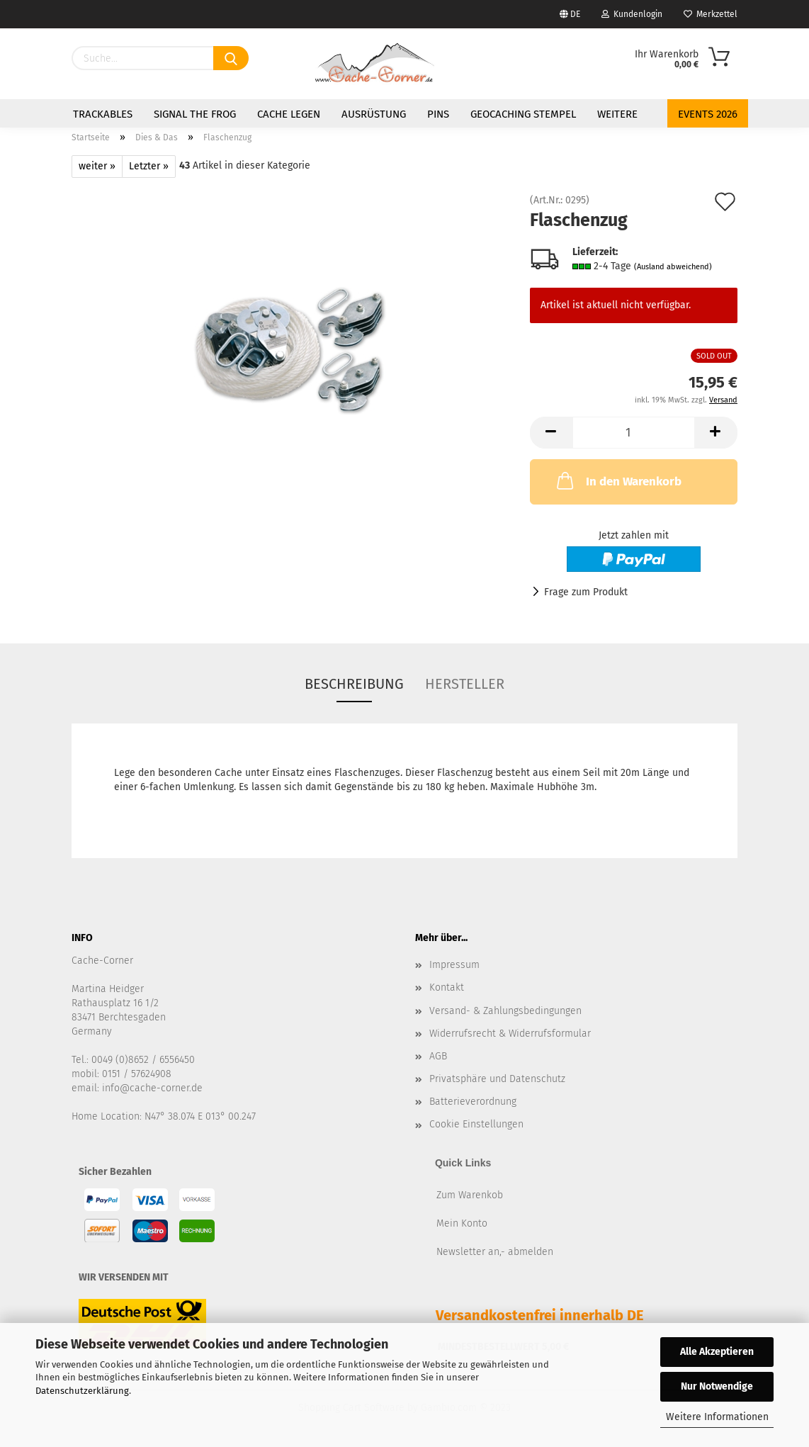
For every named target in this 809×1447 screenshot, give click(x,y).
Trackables (102, 114)
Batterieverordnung (472, 1102)
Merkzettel (710, 14)
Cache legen (288, 114)
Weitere (617, 114)
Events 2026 (707, 114)
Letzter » (149, 166)
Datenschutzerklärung (82, 1390)
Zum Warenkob (469, 1195)
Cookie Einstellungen (476, 1124)
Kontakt (446, 987)
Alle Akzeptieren (717, 1352)
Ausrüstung (373, 114)
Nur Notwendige (717, 1386)
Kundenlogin (631, 14)
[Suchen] (231, 58)
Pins (438, 114)
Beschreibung (354, 683)
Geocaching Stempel (523, 114)
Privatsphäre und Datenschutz (497, 1079)
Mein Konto (461, 1223)
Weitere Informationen (717, 1417)
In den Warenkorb (617, 480)
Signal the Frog (195, 114)
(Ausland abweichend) (673, 266)
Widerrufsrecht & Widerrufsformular (510, 1033)
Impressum (454, 965)
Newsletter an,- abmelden (494, 1252)
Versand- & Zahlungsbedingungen (505, 1011)
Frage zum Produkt (586, 592)
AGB (438, 1056)
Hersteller (464, 683)
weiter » (97, 166)
